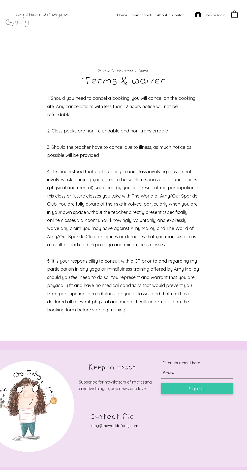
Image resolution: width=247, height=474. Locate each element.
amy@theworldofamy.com (42, 15)
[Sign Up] (197, 388)
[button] (234, 14)
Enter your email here (181, 363)
